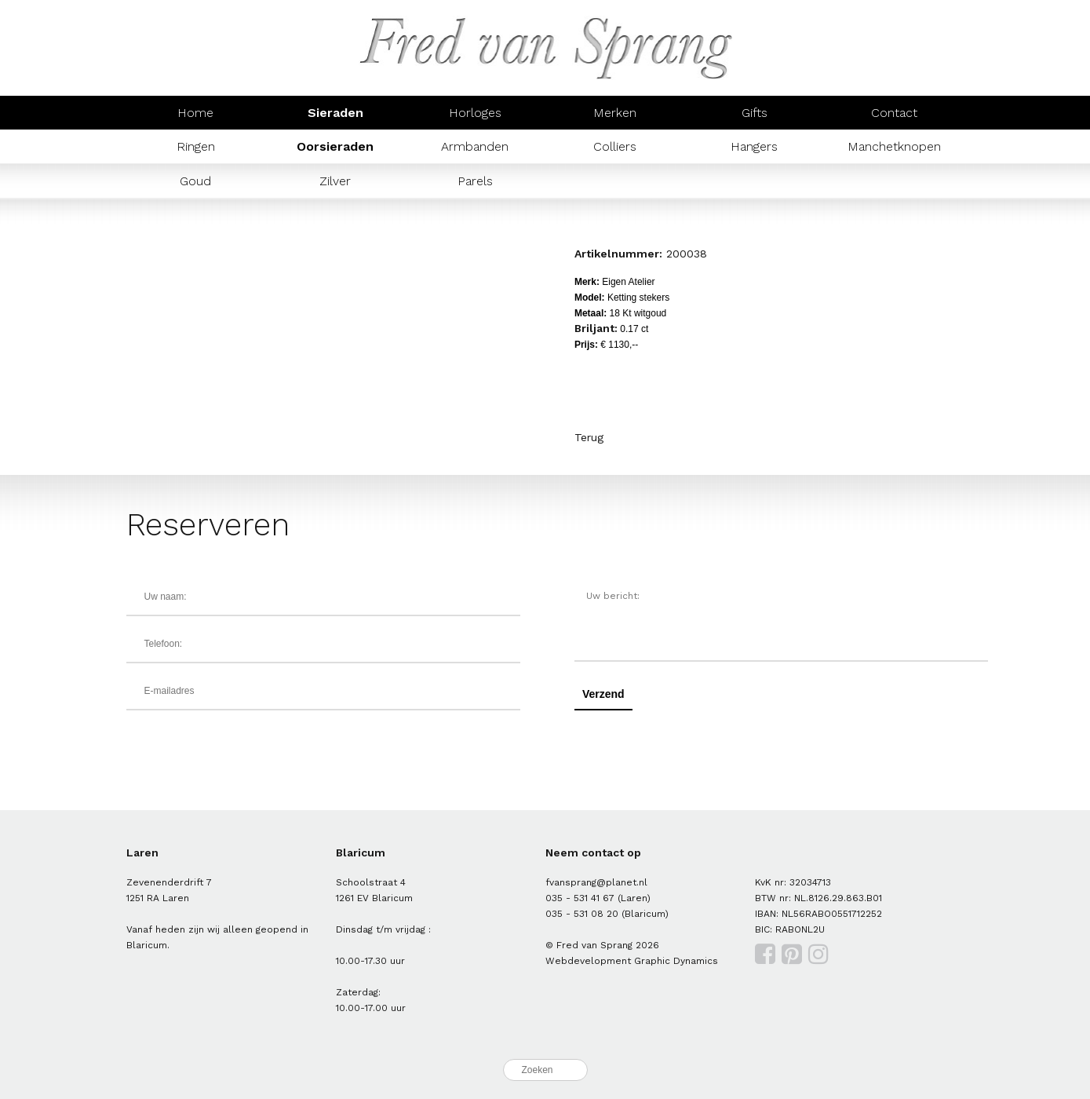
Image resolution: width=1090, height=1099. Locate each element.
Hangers (754, 146)
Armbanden (475, 146)
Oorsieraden (335, 146)
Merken (614, 112)
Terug (588, 437)
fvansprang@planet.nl (596, 882)
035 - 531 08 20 (581, 913)
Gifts (754, 112)
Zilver (335, 180)
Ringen (196, 146)
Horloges (475, 112)
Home (195, 112)
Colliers (614, 146)
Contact (894, 112)
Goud (195, 180)
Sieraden (335, 112)
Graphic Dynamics (676, 960)
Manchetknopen (894, 146)
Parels (475, 180)
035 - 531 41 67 (579, 898)
